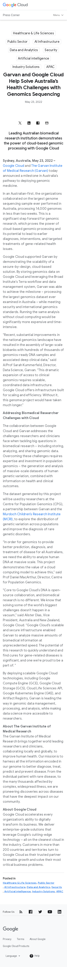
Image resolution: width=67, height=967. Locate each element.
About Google (38, 939)
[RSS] (21, 912)
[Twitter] (40, 912)
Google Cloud (13, 166)
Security (51, 50)
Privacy (7, 939)
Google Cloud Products (16, 946)
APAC (50, 67)
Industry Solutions (26, 67)
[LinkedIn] (59, 912)
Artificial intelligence (33, 58)
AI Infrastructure (46, 42)
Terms (20, 939)
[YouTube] (50, 912)
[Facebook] (30, 912)
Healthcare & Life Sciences (33, 33)
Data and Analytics (24, 50)
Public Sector (18, 42)
